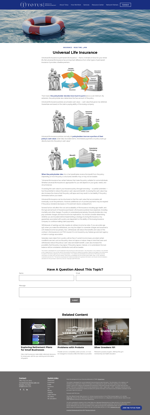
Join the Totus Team (131, 408)
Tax (49, 388)
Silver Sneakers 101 (104, 347)
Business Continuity (90, 410)
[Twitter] (23, 389)
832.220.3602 (27, 380)
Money (50, 390)
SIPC (71, 398)
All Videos (51, 396)
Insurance (50, 386)
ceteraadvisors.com (115, 407)
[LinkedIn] (27, 389)
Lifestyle (50, 392)
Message (22, 285)
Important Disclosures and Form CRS (75, 410)
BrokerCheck (101, 379)
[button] (64, 5)
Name (21, 273)
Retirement (51, 380)
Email (78, 273)
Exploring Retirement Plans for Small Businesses (36, 348)
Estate (49, 384)
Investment (51, 382)
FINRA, (68, 398)
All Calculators (52, 398)
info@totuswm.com (25, 386)
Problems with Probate (71, 347)
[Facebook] (20, 389)
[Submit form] (75, 300)
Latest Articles (52, 394)
